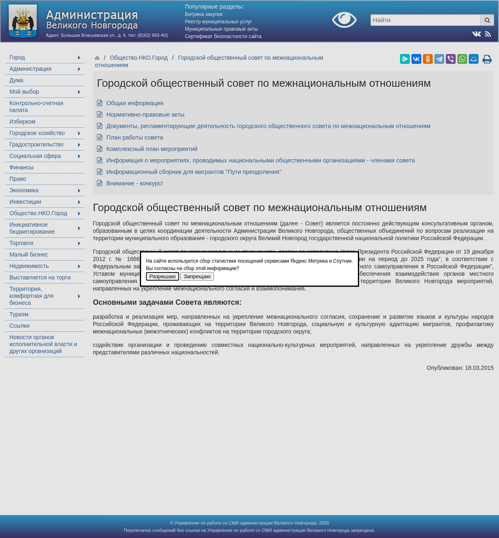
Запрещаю (197, 276)
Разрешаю (162, 276)
